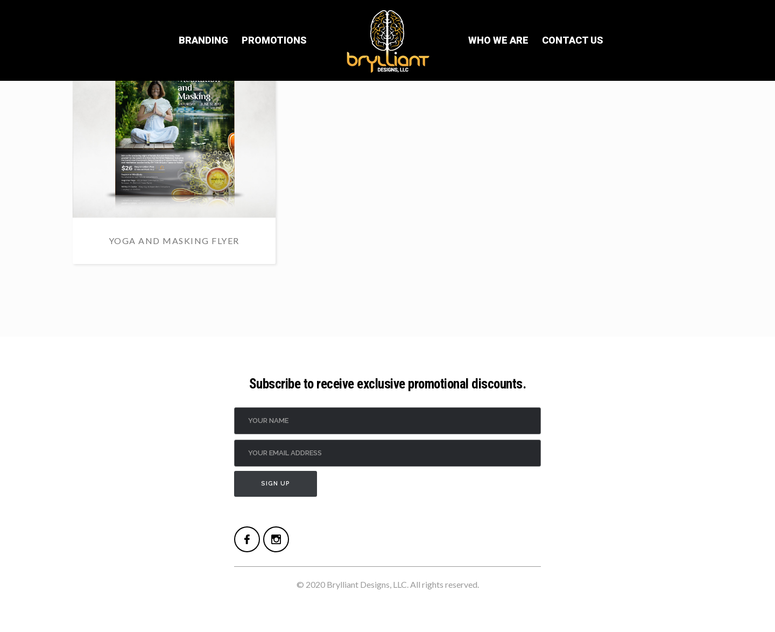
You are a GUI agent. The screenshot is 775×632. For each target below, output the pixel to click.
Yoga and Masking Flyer (174, 240)
